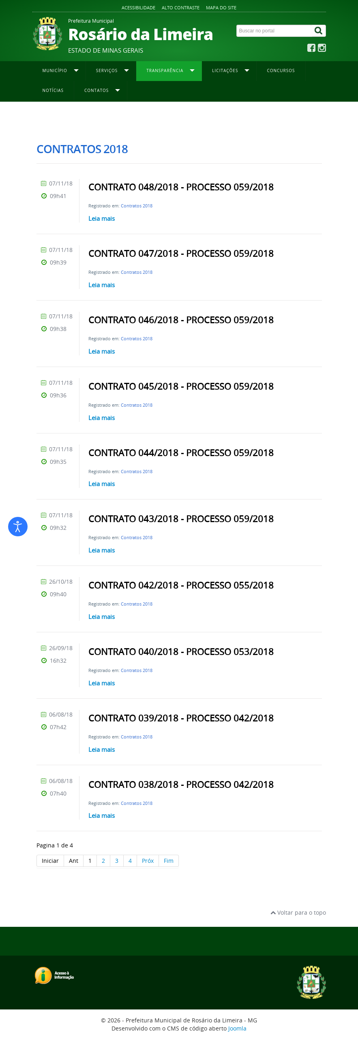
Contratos (154, 118)
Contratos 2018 (136, 206)
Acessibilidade (138, 7)
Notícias (53, 90)
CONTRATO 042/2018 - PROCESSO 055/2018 (181, 585)
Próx (148, 860)
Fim (169, 860)
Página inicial (51, 118)
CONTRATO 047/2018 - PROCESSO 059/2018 (181, 254)
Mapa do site (221, 7)
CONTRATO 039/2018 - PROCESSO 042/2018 (181, 718)
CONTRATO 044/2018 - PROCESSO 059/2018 (181, 453)
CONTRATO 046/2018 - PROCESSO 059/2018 (181, 320)
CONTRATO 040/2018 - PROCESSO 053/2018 (181, 652)
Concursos (281, 70)
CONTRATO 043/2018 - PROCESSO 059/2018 (181, 519)
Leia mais (101, 218)
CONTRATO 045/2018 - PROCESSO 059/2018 (181, 386)
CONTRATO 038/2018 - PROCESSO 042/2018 (181, 785)
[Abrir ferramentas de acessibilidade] (18, 526)
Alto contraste (180, 7)
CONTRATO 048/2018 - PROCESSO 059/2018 (181, 187)
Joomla (237, 1028)
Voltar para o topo (298, 912)
